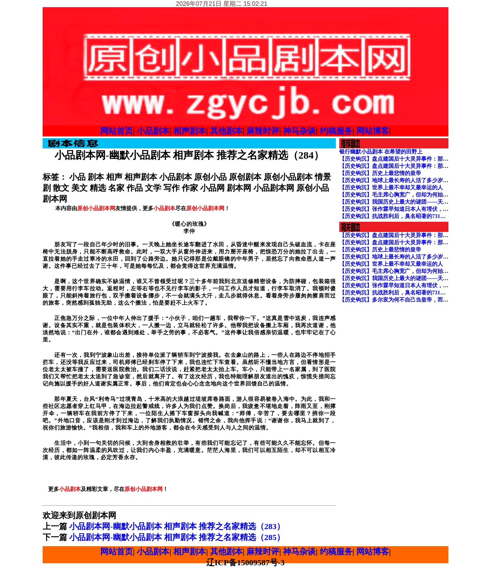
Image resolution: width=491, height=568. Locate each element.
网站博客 (372, 131)
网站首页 (116, 131)
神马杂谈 (299, 131)
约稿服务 (336, 131)
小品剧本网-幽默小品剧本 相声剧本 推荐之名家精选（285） (177, 537)
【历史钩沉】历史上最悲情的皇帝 (380, 173)
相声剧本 (189, 131)
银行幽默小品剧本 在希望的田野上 (380, 152)
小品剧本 (153, 131)
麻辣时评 (263, 131)
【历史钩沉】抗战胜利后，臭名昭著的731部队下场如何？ (408, 216)
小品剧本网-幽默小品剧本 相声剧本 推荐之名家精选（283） (177, 526)
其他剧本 (226, 131)
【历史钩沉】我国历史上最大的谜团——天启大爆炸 (402, 202)
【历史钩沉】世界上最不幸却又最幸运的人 (391, 187)
